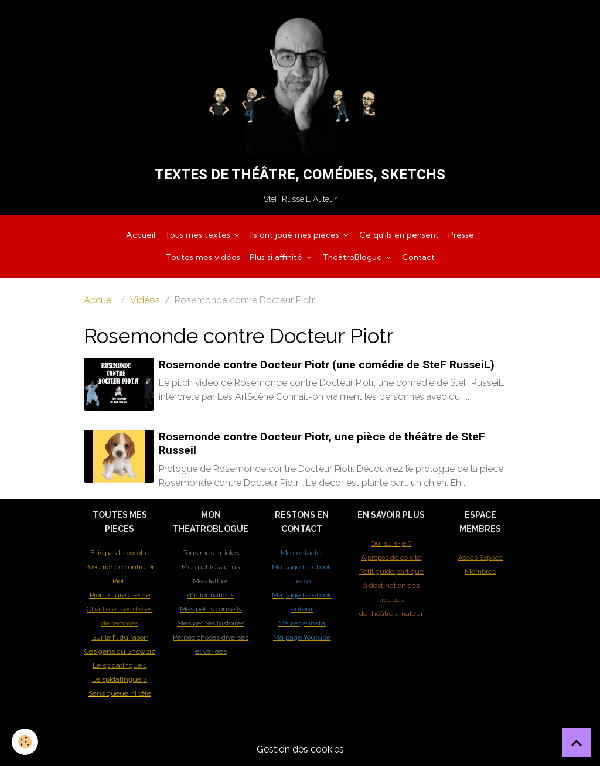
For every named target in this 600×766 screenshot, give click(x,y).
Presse (461, 235)
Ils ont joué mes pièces (296, 235)
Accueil (140, 235)
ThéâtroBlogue (353, 257)
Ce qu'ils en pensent (399, 235)
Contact (418, 257)
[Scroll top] (576, 742)
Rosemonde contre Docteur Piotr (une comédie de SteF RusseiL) (327, 364)
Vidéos (145, 300)
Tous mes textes (199, 235)
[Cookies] (25, 742)
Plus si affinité (277, 257)
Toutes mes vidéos (203, 257)
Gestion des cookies (300, 749)
